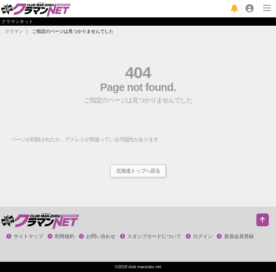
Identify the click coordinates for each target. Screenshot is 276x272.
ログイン (199, 236)
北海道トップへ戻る (138, 171)
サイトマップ (24, 236)
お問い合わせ (97, 236)
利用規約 (61, 236)
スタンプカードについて (151, 236)
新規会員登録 (235, 236)
